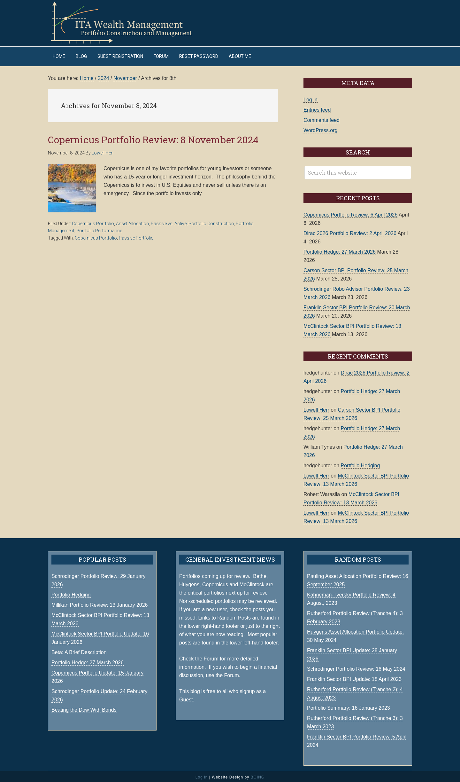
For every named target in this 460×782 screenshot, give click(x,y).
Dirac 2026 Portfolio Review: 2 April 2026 (349, 231)
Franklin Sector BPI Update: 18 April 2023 (354, 677)
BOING (257, 775)
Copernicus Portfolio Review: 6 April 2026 (350, 213)
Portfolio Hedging (360, 464)
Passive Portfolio (136, 236)
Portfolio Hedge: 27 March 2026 (339, 250)
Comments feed (321, 118)
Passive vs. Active (169, 222)
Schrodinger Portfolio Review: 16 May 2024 (356, 667)
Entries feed (317, 108)
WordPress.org (320, 128)
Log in (310, 98)
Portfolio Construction (211, 222)
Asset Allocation (132, 222)
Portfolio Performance (99, 229)
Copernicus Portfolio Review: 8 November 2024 (153, 138)
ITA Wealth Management (128, 22)
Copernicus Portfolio (93, 222)
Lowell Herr (316, 408)
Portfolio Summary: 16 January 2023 (348, 706)
